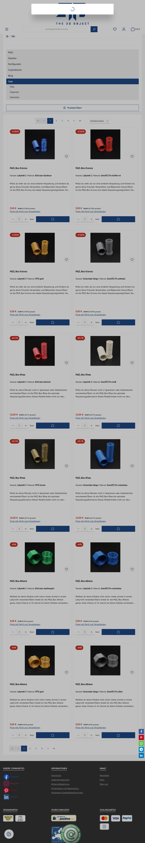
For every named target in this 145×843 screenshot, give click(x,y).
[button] (141, 731)
